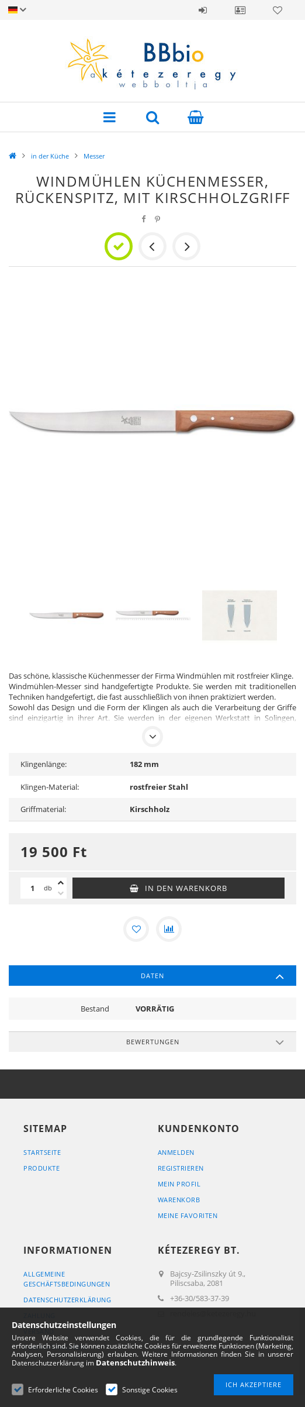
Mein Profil (179, 1183)
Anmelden (203, 10)
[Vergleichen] (169, 929)
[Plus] (61, 883)
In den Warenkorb (186, 888)
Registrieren (181, 1168)
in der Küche (50, 156)
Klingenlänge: (43, 764)
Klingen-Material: (49, 787)
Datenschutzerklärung (67, 1299)
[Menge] (32, 888)
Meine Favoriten (188, 1215)
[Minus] (61, 893)
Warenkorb (179, 1199)
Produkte (41, 1168)
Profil (240, 10)
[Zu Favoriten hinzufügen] (136, 929)
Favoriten (277, 10)
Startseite (42, 1152)
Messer (94, 156)
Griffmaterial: (43, 809)
